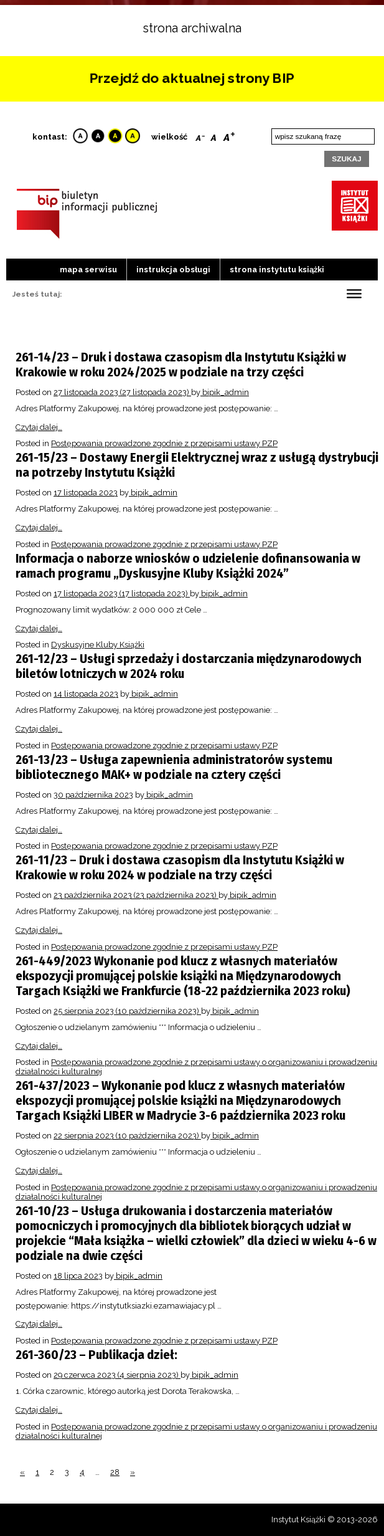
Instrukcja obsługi (173, 269)
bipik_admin (224, 392)
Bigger (229, 135)
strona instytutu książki (277, 269)
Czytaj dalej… (39, 427)
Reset (213, 135)
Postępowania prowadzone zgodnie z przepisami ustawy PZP (164, 443)
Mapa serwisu (88, 269)
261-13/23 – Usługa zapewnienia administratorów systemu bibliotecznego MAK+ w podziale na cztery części (174, 767)
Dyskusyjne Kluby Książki (97, 644)
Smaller (200, 135)
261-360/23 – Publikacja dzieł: (96, 1354)
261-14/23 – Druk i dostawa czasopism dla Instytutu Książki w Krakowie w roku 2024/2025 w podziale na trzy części (181, 364)
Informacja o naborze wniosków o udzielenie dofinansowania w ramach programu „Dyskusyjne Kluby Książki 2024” (188, 566)
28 (114, 1472)
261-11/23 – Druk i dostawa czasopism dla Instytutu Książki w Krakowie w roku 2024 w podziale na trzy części (180, 867)
